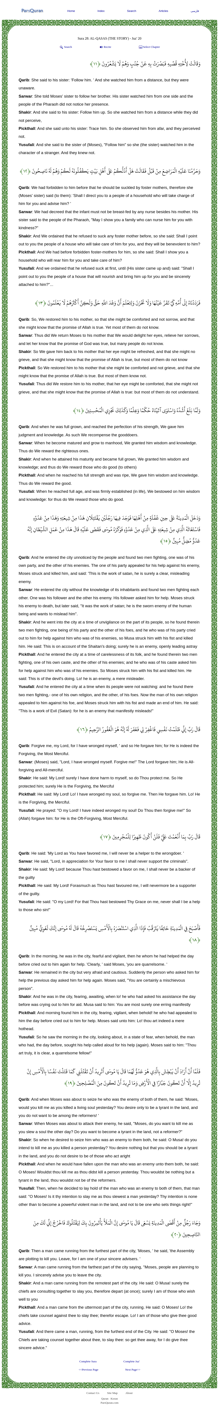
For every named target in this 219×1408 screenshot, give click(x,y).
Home (71, 11)
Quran (104, 1398)
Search (131, 11)
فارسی (195, 11)
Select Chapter (149, 47)
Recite (105, 47)
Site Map (112, 1393)
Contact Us (92, 1393)
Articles (163, 11)
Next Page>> (132, 1369)
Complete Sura (88, 1361)
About (128, 1393)
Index (101, 11)
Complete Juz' (131, 1361)
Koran (114, 1398)
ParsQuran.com (110, 1402)
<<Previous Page (88, 1369)
